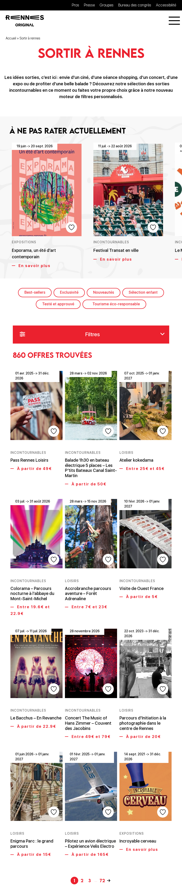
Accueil (11, 39)
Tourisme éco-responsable (116, 304)
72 (102, 854)
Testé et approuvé (58, 304)
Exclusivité (69, 293)
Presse (89, 5)
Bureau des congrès (134, 5)
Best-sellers (34, 293)
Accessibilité (166, 5)
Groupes (107, 5)
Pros (75, 5)
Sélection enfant (143, 293)
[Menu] (174, 21)
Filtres (92, 335)
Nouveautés (103, 293)
